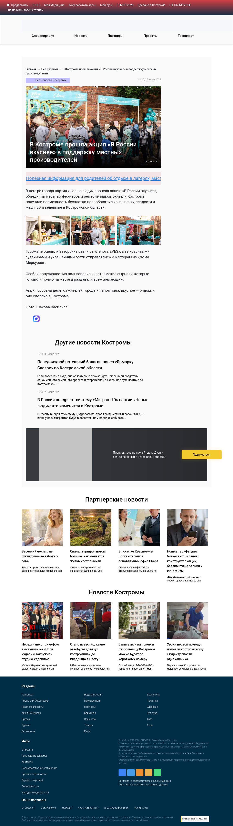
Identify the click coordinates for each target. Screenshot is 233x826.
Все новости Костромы (51, 80)
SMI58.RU (67, 808)
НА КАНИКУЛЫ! (180, 5)
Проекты (151, 36)
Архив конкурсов (31, 713)
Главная (31, 69)
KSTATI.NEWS (48, 808)
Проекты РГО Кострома (35, 700)
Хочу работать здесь (82, 5)
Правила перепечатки (34, 774)
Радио (87, 731)
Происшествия (92, 700)
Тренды (88, 725)
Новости (81, 36)
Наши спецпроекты (32, 706)
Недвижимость (93, 694)
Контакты (27, 762)
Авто (149, 719)
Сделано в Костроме (151, 5)
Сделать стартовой (32, 780)
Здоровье (152, 706)
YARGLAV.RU (141, 808)
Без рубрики (49, 69)
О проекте (27, 749)
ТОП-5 (36, 5)
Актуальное (28, 731)
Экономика (153, 694)
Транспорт (186, 36)
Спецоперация (43, 36)
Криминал (90, 713)
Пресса (26, 719)
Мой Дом (106, 5)
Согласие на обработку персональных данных (145, 780)
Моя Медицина (54, 5)
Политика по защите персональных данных (143, 784)
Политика (152, 700)
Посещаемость (30, 786)
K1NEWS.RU (28, 808)
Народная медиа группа (35, 792)
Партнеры (115, 36)
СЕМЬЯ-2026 (125, 5)
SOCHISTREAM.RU (88, 808)
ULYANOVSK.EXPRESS (116, 808)
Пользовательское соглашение (39, 768)
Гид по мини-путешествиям (25, 10)
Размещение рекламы (34, 755)
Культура (152, 713)
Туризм (26, 725)
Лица (150, 725)
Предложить (19, 5)
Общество (90, 719)
